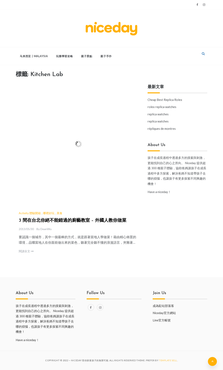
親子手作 (106, 56)
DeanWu (46, 229)
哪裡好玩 (48, 213)
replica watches (158, 114)
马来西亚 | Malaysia (34, 56)
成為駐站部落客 (163, 306)
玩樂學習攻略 (64, 56)
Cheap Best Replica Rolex (165, 100)
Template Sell (168, 360)
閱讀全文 (26, 251)
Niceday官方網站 (164, 313)
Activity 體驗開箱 (30, 213)
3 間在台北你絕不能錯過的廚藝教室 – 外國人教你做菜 (72, 220)
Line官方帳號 (162, 320)
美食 (59, 213)
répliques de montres (162, 128)
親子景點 (86, 56)
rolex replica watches (162, 107)
